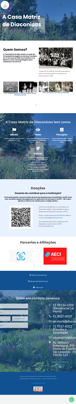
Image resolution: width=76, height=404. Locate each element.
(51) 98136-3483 (63, 215)
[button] (61, 5)
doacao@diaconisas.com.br (53, 218)
